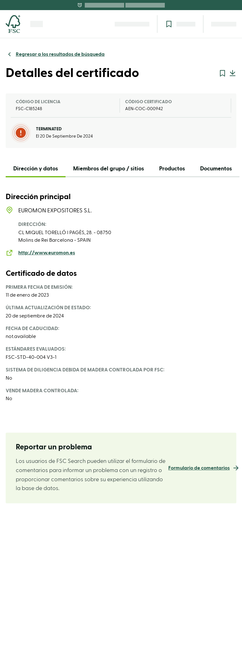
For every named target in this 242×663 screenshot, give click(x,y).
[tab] (36, 170)
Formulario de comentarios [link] (199, 468)
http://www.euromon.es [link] (46, 252)
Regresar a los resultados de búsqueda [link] (60, 54)
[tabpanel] (121, 297)
